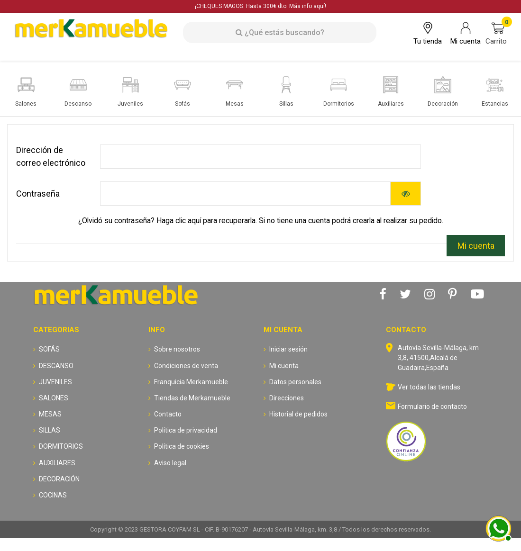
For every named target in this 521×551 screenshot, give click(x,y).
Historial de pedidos (298, 414)
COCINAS (53, 495)
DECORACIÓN (59, 479)
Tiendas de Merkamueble (192, 398)
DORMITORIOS (61, 446)
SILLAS (49, 430)
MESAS (50, 414)
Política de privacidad (185, 430)
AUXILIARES (57, 463)
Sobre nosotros (177, 349)
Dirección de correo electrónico (50, 156)
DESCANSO (56, 366)
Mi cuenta (475, 246)
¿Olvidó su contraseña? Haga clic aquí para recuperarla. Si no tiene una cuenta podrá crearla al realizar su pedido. (260, 220)
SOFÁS (49, 349)
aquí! (319, 6)
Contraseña (38, 194)
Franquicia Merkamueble (191, 382)
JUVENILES (55, 382)
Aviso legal (170, 463)
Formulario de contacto (432, 406)
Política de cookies (181, 446)
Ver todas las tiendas (429, 387)
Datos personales (295, 382)
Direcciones (286, 398)
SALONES (53, 398)
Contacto (168, 414)
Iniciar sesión (288, 349)
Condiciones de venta (186, 366)
